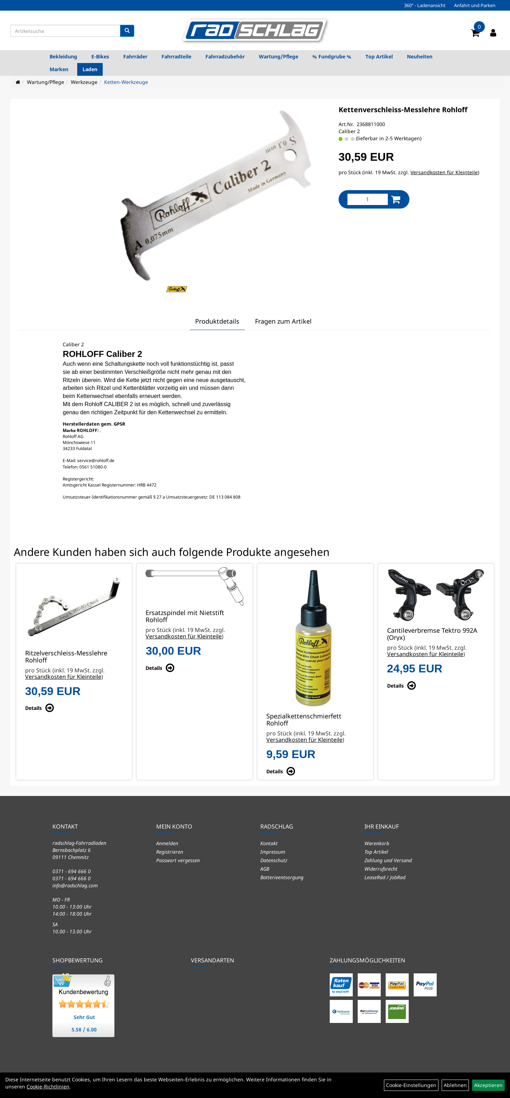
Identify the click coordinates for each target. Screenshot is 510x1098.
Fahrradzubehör (225, 56)
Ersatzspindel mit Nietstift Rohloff (185, 616)
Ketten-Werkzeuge (126, 82)
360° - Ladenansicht (425, 5)
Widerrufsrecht (380, 868)
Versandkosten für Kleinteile (444, 172)
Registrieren (169, 851)
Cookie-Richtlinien (48, 1086)
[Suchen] (127, 31)
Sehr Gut (84, 1017)
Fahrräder (135, 56)
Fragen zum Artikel (283, 321)
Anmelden (167, 843)
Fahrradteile (176, 56)
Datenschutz (273, 860)
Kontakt (269, 843)
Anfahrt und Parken (474, 5)
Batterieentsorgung (282, 877)
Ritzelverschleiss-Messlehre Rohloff (66, 656)
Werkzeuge (84, 82)
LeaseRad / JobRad (385, 877)
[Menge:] (367, 199)
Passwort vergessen (178, 860)
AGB (264, 868)
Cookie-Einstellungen (411, 1085)
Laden (90, 69)
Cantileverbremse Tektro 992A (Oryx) (432, 634)
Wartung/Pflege (278, 56)
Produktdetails (217, 321)
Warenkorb (376, 843)
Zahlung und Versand (388, 860)
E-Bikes (100, 56)
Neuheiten (419, 56)
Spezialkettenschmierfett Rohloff (303, 719)
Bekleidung (63, 56)
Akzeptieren (488, 1085)
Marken (59, 69)
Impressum (272, 851)
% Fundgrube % (331, 56)
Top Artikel (379, 56)
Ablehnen (455, 1085)
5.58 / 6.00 (84, 1029)
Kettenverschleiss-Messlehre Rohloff (403, 109)
